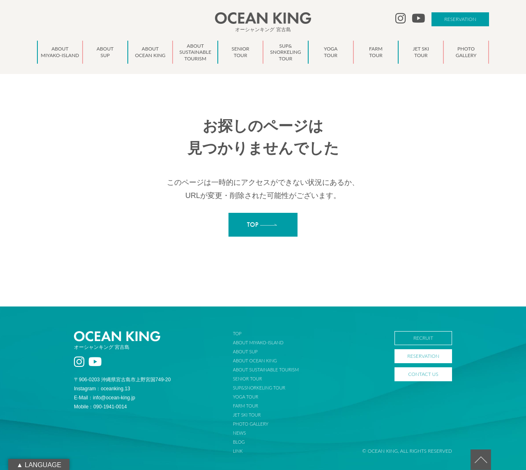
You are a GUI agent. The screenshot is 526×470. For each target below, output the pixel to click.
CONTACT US (423, 374)
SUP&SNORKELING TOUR (259, 387)
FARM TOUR (245, 405)
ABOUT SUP (245, 351)
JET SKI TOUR (247, 414)
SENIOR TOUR (247, 378)
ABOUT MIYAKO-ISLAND (258, 342)
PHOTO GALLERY (250, 423)
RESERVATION (460, 19)
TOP (237, 333)
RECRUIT (423, 338)
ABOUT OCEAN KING (255, 360)
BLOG (239, 442)
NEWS (239, 432)
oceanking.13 (115, 389)
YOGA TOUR (245, 396)
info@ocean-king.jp (114, 398)
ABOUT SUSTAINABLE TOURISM (266, 369)
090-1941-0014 (110, 407)
